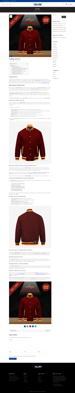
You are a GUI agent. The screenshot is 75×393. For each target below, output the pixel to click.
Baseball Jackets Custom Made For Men (59, 31)
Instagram (23, 274)
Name (10, 351)
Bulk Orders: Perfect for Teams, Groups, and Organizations (20, 68)
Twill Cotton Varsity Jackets (13, 377)
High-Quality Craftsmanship (15, 66)
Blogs (24, 377)
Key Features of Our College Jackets (17, 70)
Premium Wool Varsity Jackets (58, 25)
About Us (39, 377)
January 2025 (55, 51)
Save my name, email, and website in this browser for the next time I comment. (22, 356)
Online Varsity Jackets (35, 391)
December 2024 (55, 53)
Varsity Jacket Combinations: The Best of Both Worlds (20, 69)
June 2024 (54, 62)
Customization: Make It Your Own (17, 67)
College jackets (12, 65)
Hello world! (64, 37)
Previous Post (13, 330)
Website (39, 351)
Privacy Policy (26, 376)
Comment (11, 339)
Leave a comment (18, 60)
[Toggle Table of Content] (26, 64)
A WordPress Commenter (57, 37)
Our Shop (39, 381)
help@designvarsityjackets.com (41, 274)
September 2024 (55, 57)
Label (54, 74)
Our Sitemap (26, 381)
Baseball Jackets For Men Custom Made (59, 29)
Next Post (47, 330)
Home (4, 4)
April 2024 (54, 66)
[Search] (64, 4)
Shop (10, 4)
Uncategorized (55, 78)
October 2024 (55, 55)
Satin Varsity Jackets (12, 376)
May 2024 (54, 64)
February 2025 (55, 49)
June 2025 (54, 45)
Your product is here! (45, 82)
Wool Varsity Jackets (12, 380)
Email (25, 351)
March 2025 (55, 47)
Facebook (19, 274)
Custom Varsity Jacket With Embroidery (59, 27)
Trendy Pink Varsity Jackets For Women (59, 23)
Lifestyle (54, 76)
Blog (7, 4)
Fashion (11, 56)
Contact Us (25, 380)
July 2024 (54, 60)
